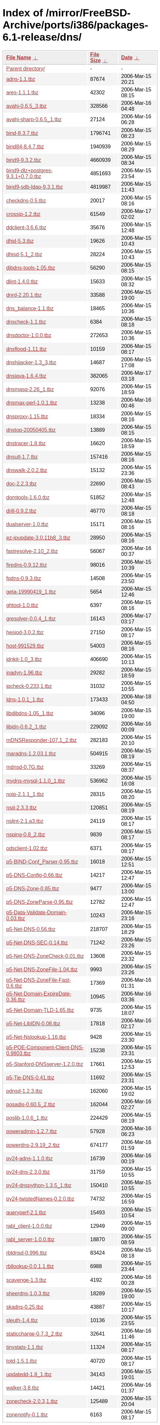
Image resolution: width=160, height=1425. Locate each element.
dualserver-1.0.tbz (27, 524)
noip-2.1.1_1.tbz (25, 794)
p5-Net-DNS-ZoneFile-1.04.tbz (42, 969)
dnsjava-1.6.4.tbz (26, 376)
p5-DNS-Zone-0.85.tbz (32, 888)
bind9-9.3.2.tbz (23, 160)
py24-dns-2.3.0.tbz (28, 1172)
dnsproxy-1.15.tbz (27, 416)
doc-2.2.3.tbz (21, 483)
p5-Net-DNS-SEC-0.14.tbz (37, 942)
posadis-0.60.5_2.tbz (30, 1104)
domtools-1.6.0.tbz (28, 497)
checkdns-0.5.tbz (26, 200)
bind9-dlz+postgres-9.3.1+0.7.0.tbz (29, 173)
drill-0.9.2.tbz (21, 511)
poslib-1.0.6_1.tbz (27, 1118)
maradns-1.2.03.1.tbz (31, 753)
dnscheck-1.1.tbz (26, 322)
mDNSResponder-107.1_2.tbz (41, 740)
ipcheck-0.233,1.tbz (29, 686)
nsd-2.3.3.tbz (21, 807)
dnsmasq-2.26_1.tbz (30, 389)
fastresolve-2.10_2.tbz (32, 551)
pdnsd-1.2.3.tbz (24, 1091)
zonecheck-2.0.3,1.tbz (32, 1401)
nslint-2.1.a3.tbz (24, 821)
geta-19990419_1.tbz (31, 592)
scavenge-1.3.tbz (26, 1280)
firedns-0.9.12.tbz (26, 565)
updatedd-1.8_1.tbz (29, 1374)
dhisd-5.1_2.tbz (24, 254)
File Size (95, 57)
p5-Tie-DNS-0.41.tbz (30, 1077)
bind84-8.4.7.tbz (25, 146)
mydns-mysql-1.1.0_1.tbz (35, 781)
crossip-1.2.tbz (23, 214)
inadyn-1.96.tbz (24, 672)
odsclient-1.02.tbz (26, 848)
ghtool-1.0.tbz (22, 605)
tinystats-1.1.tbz (24, 1347)
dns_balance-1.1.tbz (30, 308)
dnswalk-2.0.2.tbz (26, 470)
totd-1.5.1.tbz (21, 1361)
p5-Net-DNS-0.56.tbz (30, 929)
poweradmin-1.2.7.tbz (31, 1131)
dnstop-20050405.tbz (31, 430)
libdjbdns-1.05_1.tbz (29, 713)
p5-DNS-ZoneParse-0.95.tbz (39, 902)
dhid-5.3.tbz (20, 241)
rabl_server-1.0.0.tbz (30, 1239)
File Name (18, 57)
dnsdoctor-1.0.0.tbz (28, 335)
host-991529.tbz (25, 646)
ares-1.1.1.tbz (22, 92)
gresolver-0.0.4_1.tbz (31, 618)
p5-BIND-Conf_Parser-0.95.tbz (42, 861)
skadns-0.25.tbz (24, 1307)
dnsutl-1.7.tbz (22, 457)
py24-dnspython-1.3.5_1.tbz (38, 1185)
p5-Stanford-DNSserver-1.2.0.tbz (44, 1064)
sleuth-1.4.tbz (22, 1320)
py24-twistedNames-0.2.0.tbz (40, 1199)
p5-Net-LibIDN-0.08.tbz (33, 1023)
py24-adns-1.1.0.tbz (29, 1158)
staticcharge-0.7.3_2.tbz (34, 1334)
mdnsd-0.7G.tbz (25, 767)
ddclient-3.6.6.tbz (26, 227)
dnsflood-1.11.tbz (26, 349)
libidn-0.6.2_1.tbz (26, 727)
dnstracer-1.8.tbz (26, 443)
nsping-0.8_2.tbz (25, 834)
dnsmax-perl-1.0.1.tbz (31, 403)
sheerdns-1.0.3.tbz (28, 1293)
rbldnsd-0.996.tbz (26, 1253)
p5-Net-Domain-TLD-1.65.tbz (40, 1010)
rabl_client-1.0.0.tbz (29, 1226)
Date (127, 57)
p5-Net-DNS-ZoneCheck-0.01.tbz (45, 956)
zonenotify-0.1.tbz (27, 1414)
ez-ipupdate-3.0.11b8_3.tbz (38, 538)
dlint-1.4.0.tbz (22, 281)
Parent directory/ (25, 68)
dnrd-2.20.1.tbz (24, 295)
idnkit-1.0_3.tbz (24, 659)
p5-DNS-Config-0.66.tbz (34, 875)
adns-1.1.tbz (20, 79)
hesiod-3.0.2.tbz (25, 632)
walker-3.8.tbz (22, 1388)
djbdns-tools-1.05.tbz (30, 268)
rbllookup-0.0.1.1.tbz (30, 1266)
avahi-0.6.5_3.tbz (26, 106)
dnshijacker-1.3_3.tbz (31, 362)
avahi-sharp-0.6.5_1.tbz (33, 119)
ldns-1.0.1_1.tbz (25, 699)
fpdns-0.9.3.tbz (23, 578)
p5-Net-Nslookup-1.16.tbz (36, 1037)
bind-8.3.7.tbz (22, 133)
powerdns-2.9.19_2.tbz (33, 1145)
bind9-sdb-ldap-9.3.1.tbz (34, 187)
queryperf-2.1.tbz (26, 1212)
